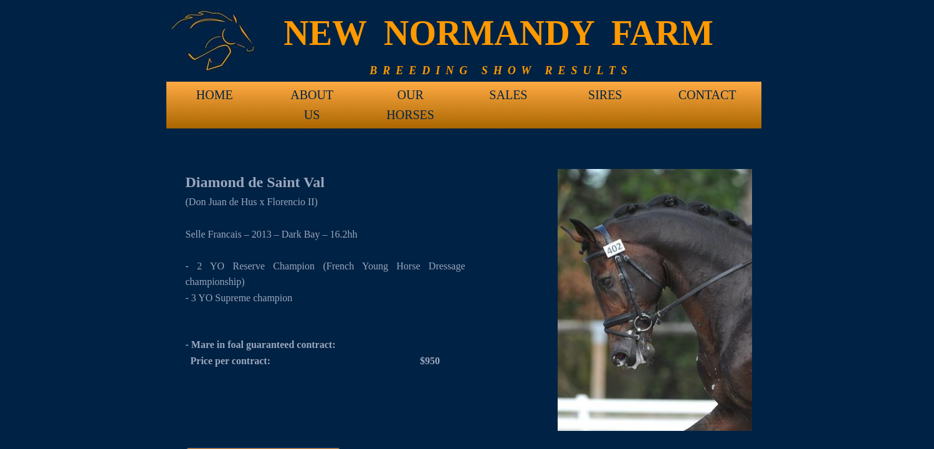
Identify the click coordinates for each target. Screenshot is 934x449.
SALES (508, 95)
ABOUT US (311, 99)
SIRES (605, 95)
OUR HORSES (410, 99)
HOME (214, 95)
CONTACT (707, 95)
